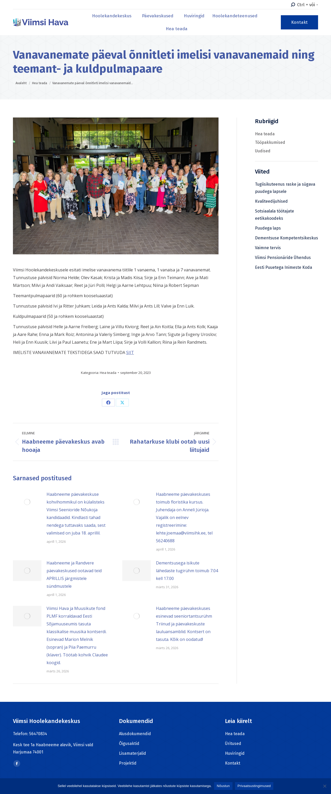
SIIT (130, 352)
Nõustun (223, 786)
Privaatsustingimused (254, 786)
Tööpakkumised (270, 142)
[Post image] (27, 502)
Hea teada (108, 372)
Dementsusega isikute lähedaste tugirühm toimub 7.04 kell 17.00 (187, 570)
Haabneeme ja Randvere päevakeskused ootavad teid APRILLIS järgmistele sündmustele (74, 574)
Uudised (262, 150)
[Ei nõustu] (324, 786)
